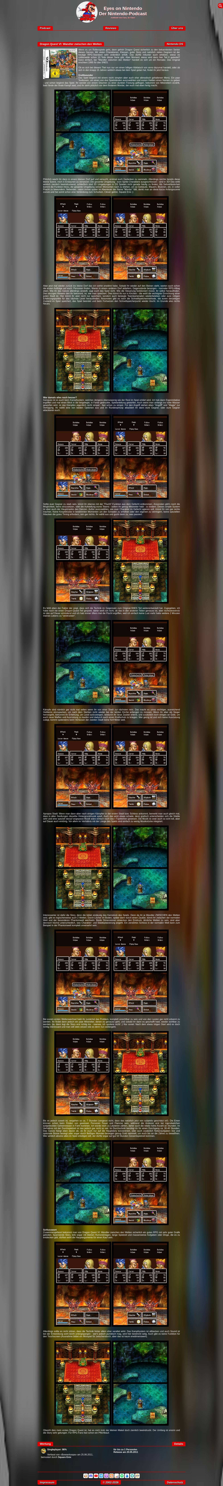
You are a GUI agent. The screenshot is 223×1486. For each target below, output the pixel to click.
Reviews (110, 28)
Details (178, 1443)
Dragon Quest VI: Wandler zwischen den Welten (71, 44)
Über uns (177, 28)
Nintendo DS (175, 44)
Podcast (45, 28)
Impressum (47, 1482)
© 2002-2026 (111, 1482)
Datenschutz (175, 1482)
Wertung (45, 1443)
